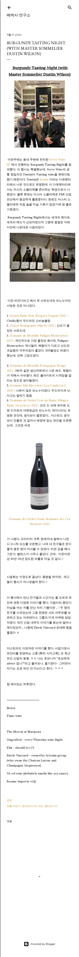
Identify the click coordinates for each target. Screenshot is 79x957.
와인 (40, 806)
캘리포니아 (51, 806)
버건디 (17, 806)
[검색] (69, 7)
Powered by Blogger (39, 944)
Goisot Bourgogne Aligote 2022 (32, 325)
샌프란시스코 (29, 806)
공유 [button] (9, 800)
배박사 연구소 (18, 15)
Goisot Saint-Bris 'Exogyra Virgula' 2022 (37, 316)
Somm (44, 179)
